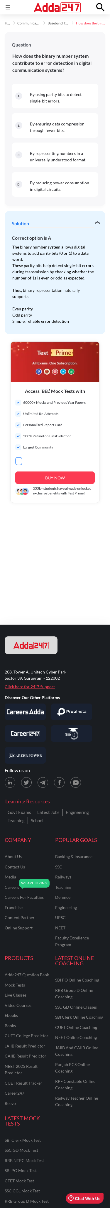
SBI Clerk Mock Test (23, 1140)
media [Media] (10, 876)
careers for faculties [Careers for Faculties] (24, 897)
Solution (20, 223)
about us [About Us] (13, 856)
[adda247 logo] (31, 645)
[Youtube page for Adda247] (75, 782)
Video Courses (18, 1005)
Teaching (16, 820)
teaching (63, 887)
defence (62, 897)
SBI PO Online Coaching (77, 979)
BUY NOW (55, 477)
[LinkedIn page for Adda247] (10, 782)
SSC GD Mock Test (21, 1150)
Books (10, 1025)
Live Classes (15, 994)
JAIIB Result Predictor (25, 1045)
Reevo (10, 1103)
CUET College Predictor (26, 1035)
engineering (66, 907)
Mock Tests (15, 984)
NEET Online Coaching (76, 1037)
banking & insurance (73, 856)
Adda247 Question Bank (27, 974)
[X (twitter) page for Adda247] (26, 782)
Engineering (77, 812)
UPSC (60, 917)
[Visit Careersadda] (25, 712)
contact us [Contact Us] (15, 866)
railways (63, 876)
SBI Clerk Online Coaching (79, 1017)
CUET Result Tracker (23, 1082)
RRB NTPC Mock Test (24, 1160)
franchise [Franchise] (14, 907)
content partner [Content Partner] (20, 917)
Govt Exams (19, 812)
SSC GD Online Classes (76, 1007)
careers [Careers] (12, 887)
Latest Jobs (48, 812)
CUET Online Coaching (76, 1027)
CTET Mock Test (19, 1180)
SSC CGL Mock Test (22, 1190)
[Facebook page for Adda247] (59, 782)
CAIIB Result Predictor (25, 1055)
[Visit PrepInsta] (71, 712)
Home (9, 23)
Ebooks (11, 1015)
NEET (60, 927)
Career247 (14, 1093)
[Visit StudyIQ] (71, 733)
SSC (58, 866)
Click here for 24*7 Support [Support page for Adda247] (30, 686)
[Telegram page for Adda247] (43, 782)
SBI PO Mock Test (21, 1170)
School (37, 820)
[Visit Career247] (25, 733)
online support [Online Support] (19, 927)
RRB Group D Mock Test (27, 1201)
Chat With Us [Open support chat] (84, 1198)
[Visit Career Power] (25, 755)
